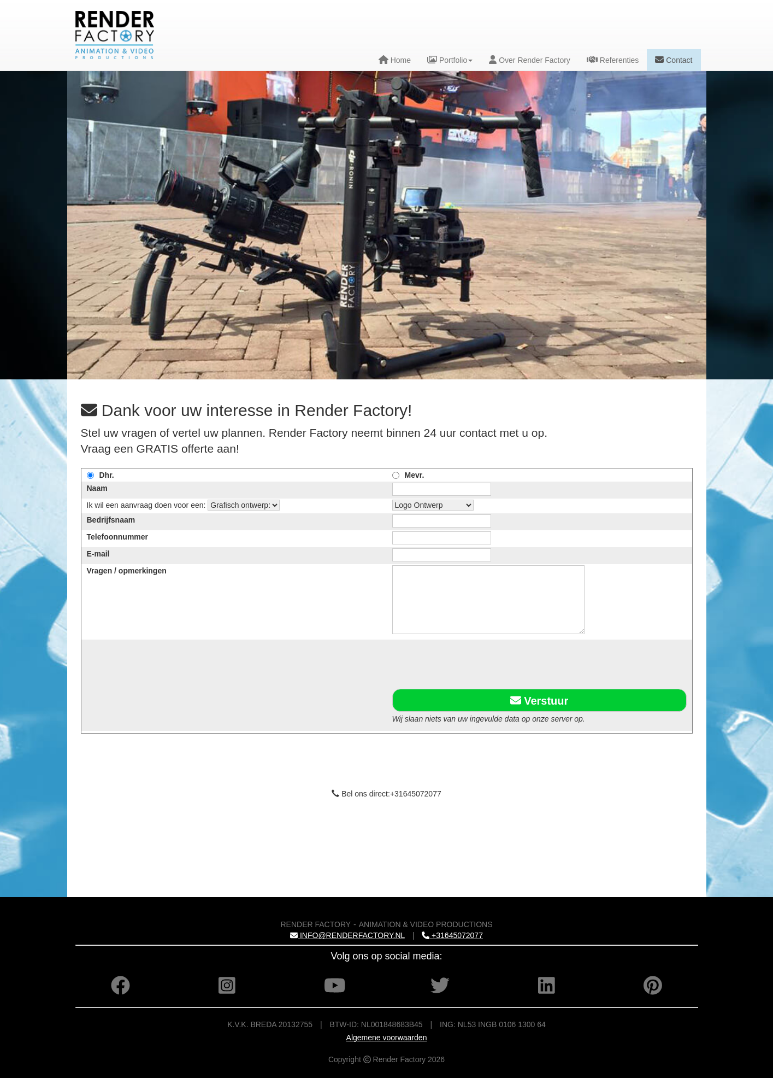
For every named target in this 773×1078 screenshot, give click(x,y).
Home (395, 60)
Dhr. (106, 475)
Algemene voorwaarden (386, 1037)
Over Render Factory (529, 60)
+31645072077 (452, 935)
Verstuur (539, 700)
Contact (673, 60)
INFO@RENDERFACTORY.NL (347, 935)
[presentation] (475, 662)
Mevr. (414, 475)
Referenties (613, 60)
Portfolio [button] (450, 60)
